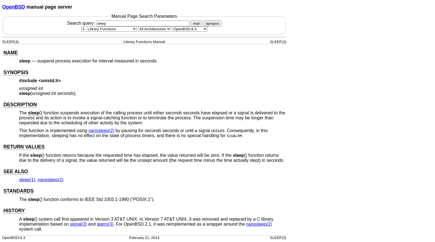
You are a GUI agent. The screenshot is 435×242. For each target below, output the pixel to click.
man (196, 23)
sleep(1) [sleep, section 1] (27, 179)
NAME (10, 53)
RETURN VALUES (23, 147)
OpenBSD (13, 7)
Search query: (129, 23)
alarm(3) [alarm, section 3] (105, 224)
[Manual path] (190, 29)
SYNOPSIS (15, 72)
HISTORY (14, 210)
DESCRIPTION (20, 104)
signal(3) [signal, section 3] (78, 224)
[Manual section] (109, 29)
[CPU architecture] (154, 29)
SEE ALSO (15, 171)
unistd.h (49, 80)
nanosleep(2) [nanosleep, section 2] (101, 130)
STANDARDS (18, 191)
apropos (212, 23)
